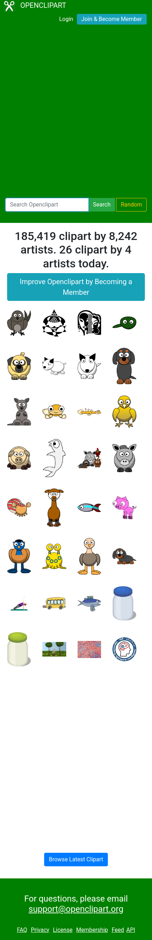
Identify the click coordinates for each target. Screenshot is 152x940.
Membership (92, 929)
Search (101, 204)
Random (131, 204)
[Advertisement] (76, 113)
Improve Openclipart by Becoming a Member (76, 287)
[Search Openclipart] (47, 205)
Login (66, 19)
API (130, 929)
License (63, 929)
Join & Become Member (112, 19)
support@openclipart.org (75, 909)
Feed (118, 929)
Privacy (40, 929)
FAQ (22, 929)
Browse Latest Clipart (76, 859)
